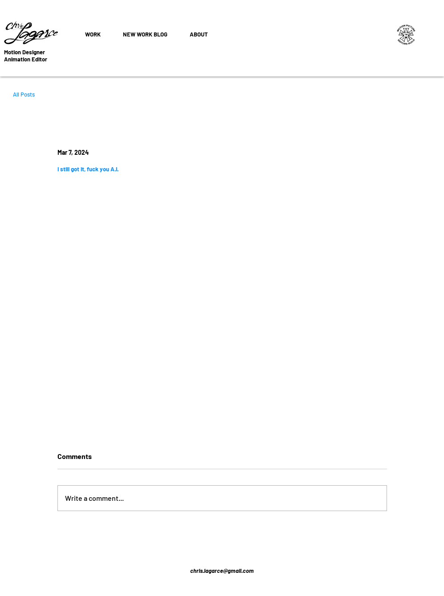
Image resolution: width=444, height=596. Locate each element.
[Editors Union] (406, 34)
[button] (93, 34)
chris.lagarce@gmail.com (222, 570)
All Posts (24, 94)
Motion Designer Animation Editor (25, 55)
